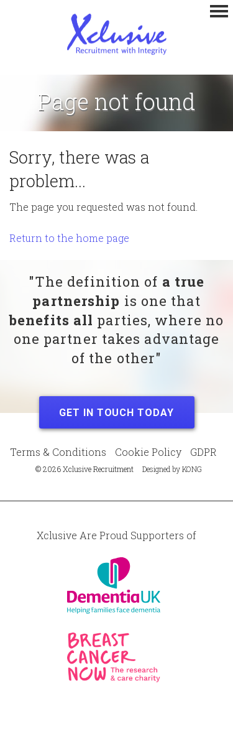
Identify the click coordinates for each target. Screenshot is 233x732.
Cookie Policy (148, 451)
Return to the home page (69, 237)
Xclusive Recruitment (117, 34)
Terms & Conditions (58, 451)
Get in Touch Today (116, 413)
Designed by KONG (172, 469)
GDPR (203, 451)
